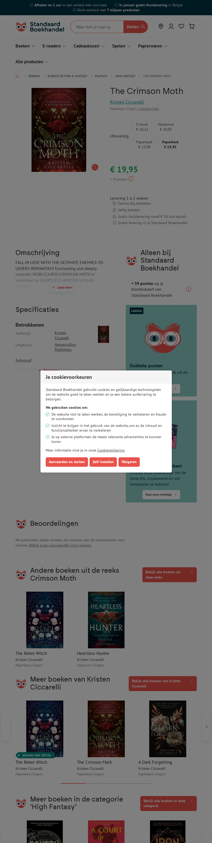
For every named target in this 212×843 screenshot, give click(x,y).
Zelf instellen (103, 461)
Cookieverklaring (111, 450)
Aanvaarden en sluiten (67, 461)
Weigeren (129, 461)
